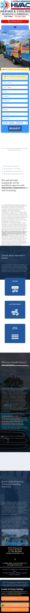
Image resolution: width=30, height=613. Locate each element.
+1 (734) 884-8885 (15, 551)
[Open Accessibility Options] (2, 605)
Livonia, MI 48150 (15, 550)
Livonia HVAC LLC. (20, 563)
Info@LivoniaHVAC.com (15, 553)
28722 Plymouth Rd (15, 548)
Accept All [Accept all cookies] (15, 605)
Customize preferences (15, 598)
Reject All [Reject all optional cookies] (15, 609)
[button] (15, 27)
